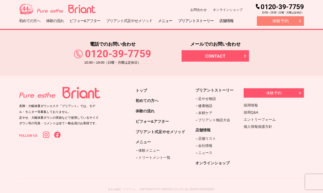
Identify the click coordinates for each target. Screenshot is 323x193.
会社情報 (205, 142)
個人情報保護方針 (258, 127)
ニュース (205, 148)
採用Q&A (251, 112)
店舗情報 (204, 127)
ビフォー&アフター (153, 122)
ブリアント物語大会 (214, 117)
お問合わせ (198, 10)
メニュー (144, 143)
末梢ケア (205, 111)
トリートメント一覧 (154, 158)
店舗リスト (207, 135)
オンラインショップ (228, 10)
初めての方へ (148, 101)
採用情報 (251, 105)
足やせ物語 (207, 98)
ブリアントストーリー (216, 90)
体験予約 (280, 21)
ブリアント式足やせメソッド (162, 133)
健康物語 (205, 105)
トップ (142, 90)
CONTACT (215, 56)
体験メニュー (148, 151)
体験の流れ (146, 111)
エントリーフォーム (260, 119)
